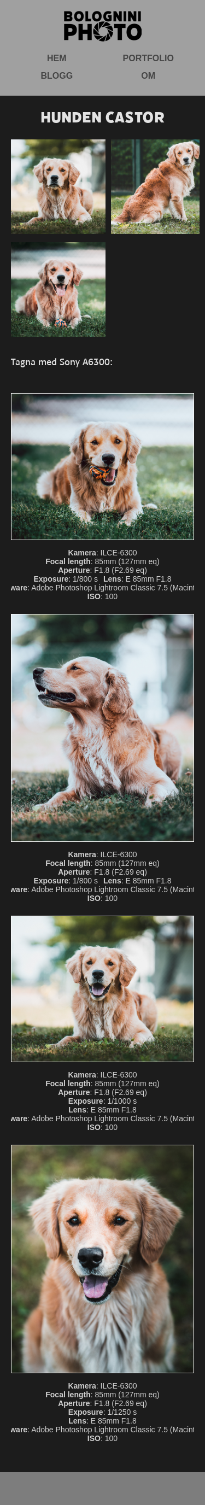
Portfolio (148, 58)
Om (148, 75)
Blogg (56, 75)
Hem (57, 58)
